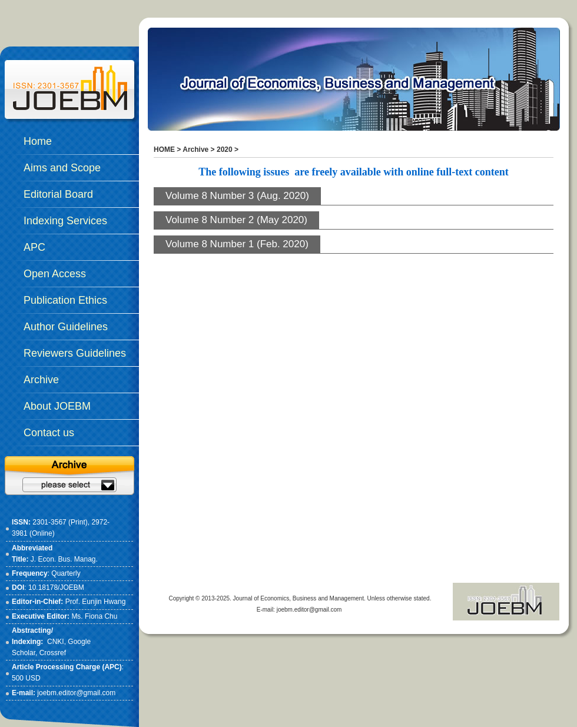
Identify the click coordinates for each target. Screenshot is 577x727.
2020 (225, 149)
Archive (195, 149)
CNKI (55, 642)
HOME (164, 149)
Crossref (52, 653)
